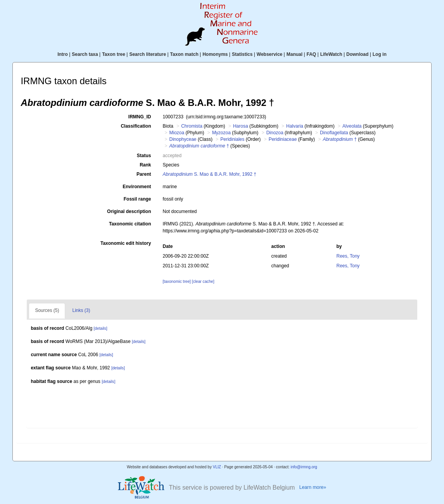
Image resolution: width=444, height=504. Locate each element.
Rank (145, 165)
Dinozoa (274, 132)
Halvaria (294, 126)
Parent (143, 174)
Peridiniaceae (283, 139)
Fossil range (137, 199)
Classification (136, 126)
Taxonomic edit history (125, 243)
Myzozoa (221, 132)
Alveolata (351, 126)
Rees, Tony (348, 256)
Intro (62, 54)
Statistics (242, 54)
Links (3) (81, 310)
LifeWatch (331, 54)
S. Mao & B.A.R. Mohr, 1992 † (209, 174)
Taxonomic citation (130, 224)
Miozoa (176, 132)
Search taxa (85, 54)
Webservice (270, 54)
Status (144, 155)
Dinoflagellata (334, 132)
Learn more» (313, 487)
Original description (129, 211)
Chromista (191, 126)
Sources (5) (47, 310)
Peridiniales (232, 139)
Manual (294, 54)
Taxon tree (113, 54)
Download (357, 54)
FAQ (311, 54)
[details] (100, 328)
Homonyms (215, 54)
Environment (137, 186)
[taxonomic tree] (176, 281)
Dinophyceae (182, 139)
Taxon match (184, 54)
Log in (380, 54)
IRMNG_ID (139, 117)
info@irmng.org (303, 467)
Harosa (240, 126)
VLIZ (217, 467)
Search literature (147, 54)
